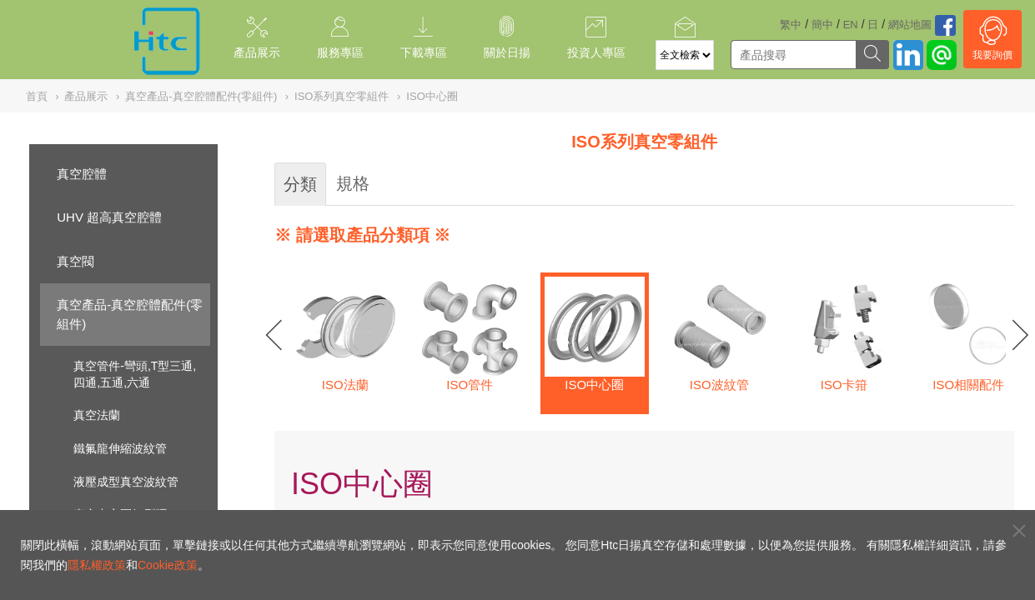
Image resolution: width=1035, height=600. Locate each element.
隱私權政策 (97, 565)
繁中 (790, 24)
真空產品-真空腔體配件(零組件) (130, 314)
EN (850, 24)
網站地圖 (910, 24)
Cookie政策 (168, 565)
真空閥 (75, 261)
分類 (300, 184)
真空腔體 (82, 174)
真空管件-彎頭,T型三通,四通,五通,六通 (134, 374)
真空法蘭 (96, 415)
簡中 (822, 24)
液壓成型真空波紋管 (125, 481)
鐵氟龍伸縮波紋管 (120, 448)
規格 (352, 183)
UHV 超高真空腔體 (109, 217)
